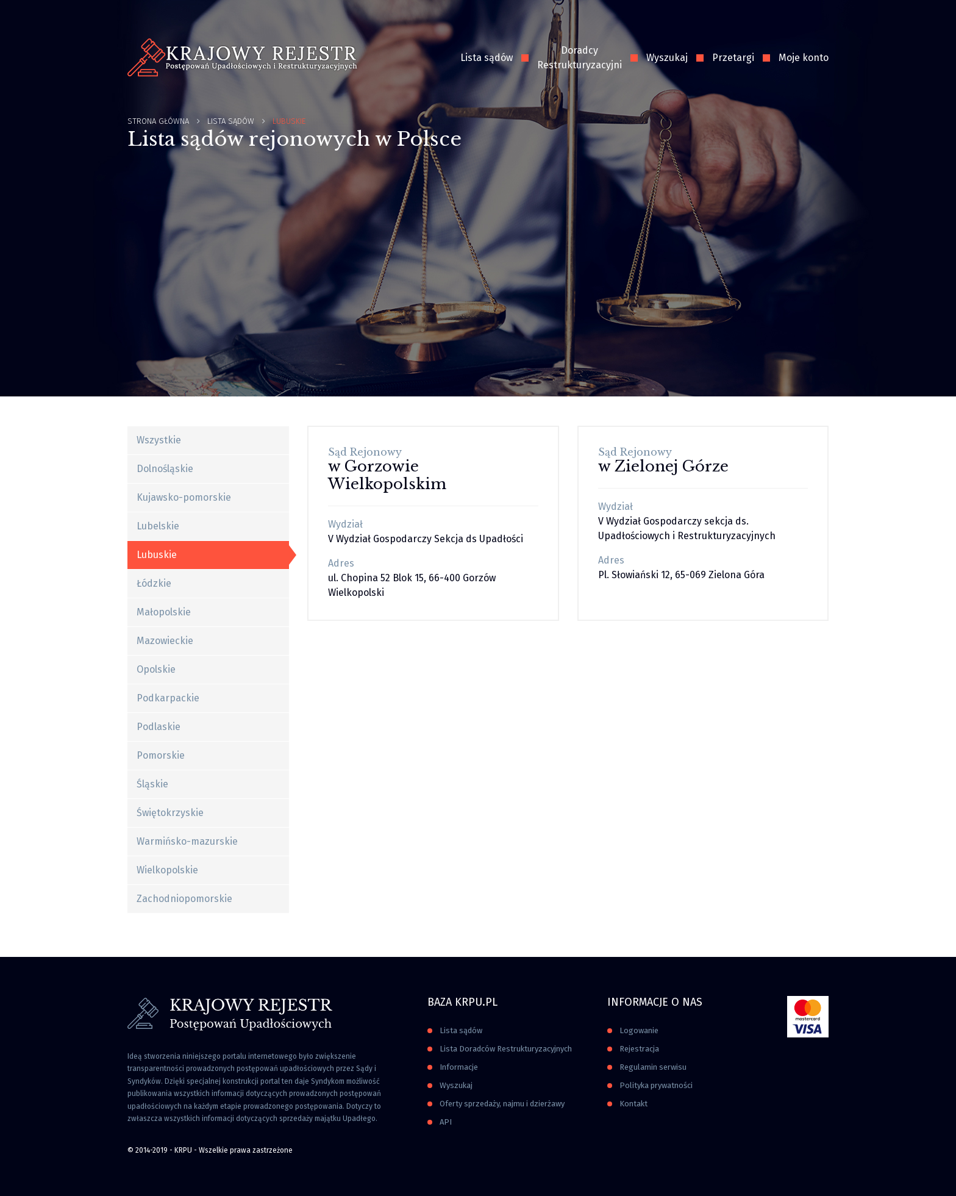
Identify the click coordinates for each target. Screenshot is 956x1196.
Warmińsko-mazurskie (187, 841)
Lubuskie (157, 554)
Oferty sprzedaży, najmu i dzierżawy (502, 1103)
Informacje (459, 1067)
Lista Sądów (230, 121)
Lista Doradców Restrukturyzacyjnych (506, 1048)
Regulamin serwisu (653, 1067)
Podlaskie (158, 726)
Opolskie (156, 669)
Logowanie (638, 1030)
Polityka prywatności (656, 1085)
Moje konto (804, 57)
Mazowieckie (165, 640)
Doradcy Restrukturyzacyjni (579, 58)
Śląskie (152, 784)
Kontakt (633, 1103)
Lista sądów (486, 57)
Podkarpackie (168, 698)
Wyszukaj (667, 57)
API (446, 1121)
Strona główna (158, 121)
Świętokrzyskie (170, 812)
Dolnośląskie (165, 468)
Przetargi (733, 57)
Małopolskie (164, 612)
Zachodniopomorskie (184, 898)
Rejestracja (639, 1048)
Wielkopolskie (167, 870)
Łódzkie (154, 583)
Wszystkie (159, 440)
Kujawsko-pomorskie (184, 497)
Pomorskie (161, 755)
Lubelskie (158, 526)
